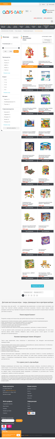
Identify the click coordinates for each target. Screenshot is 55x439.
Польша (6, 121)
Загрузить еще (36, 286)
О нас (29, 403)
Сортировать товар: (47, 36)
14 (4, 87)
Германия (6, 114)
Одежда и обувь (21, 27)
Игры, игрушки (9, 27)
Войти (43, 4)
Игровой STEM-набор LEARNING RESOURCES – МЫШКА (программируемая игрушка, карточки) (45, 109)
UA (30, 11)
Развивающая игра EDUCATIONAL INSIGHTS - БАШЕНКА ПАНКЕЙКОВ (29, 203)
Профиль (5, 408)
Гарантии (29, 393)
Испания (6, 117)
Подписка (5, 413)
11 (4, 82)
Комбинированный (8, 101)
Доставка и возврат (31, 388)
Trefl (5, 70)
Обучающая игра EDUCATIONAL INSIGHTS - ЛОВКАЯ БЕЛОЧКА (29, 226)
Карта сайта (30, 410)
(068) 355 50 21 (32, 435)
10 (4, 79)
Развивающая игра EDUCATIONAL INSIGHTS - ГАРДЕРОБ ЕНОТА (45, 179)
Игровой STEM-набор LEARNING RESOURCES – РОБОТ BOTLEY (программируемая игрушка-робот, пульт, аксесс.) (45, 85)
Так (18, 435)
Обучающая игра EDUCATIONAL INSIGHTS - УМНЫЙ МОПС (45, 202)
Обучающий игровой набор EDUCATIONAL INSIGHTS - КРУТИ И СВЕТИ (29, 156)
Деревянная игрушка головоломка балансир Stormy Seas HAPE (29, 85)
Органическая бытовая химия (46, 26)
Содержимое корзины (7, 403)
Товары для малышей (3, 27)
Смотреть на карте (7, 394)
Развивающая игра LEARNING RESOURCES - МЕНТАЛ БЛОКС (29, 132)
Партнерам (29, 395)
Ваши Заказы (6, 406)
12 (4, 84)
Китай (5, 119)
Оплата (29, 391)
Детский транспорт (15, 27)
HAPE (5, 65)
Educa (5, 60)
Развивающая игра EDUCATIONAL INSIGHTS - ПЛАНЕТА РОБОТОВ (29, 179)
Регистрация (51, 4)
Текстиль (52, 26)
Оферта (29, 408)
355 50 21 (38, 18)
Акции (29, 406)
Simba (5, 67)
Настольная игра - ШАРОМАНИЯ (45, 249)
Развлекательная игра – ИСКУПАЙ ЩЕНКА (45, 226)
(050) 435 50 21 (39, 435)
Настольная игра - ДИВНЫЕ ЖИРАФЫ (29, 273)
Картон (6, 99)
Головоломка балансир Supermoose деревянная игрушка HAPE (29, 62)
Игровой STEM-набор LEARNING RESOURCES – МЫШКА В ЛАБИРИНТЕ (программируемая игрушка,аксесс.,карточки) (29, 109)
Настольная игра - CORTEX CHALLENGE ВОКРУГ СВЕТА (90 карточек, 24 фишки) (45, 273)
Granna (6, 62)
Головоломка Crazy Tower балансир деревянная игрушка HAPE (45, 62)
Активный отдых (33, 27)
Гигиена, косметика (27, 27)
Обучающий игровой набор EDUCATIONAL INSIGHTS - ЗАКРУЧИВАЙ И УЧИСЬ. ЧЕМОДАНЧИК (45, 156)
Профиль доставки (7, 410)
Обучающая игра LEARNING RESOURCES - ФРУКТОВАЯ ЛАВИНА (45, 132)
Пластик (6, 104)
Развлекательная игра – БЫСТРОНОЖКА (29, 249)
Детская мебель (39, 27)
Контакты (29, 398)
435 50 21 (48, 18)
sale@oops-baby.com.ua (11, 390)
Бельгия (6, 112)
